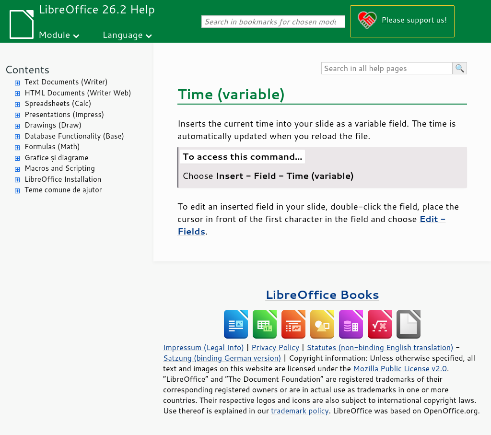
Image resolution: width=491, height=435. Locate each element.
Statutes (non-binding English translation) (379, 347)
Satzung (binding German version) (222, 358)
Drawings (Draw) (53, 125)
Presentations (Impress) (64, 114)
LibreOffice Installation (62, 179)
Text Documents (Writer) (66, 82)
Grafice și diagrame (56, 158)
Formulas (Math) (52, 146)
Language (123, 34)
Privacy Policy (275, 347)
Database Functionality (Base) (74, 136)
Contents (27, 69)
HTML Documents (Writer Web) (77, 93)
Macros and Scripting (59, 168)
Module (54, 34)
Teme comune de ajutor (63, 190)
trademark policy (299, 410)
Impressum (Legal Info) (203, 347)
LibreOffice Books (322, 294)
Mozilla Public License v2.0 (400, 368)
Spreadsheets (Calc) (57, 103)
